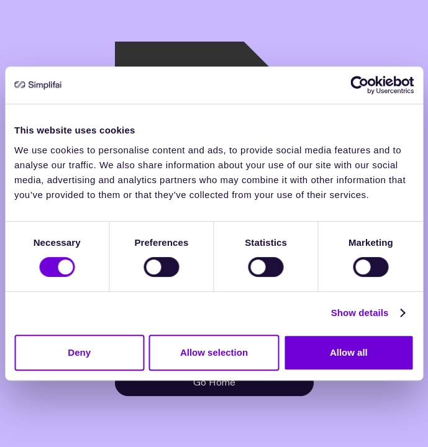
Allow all (349, 352)
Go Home (214, 382)
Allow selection (214, 352)
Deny (79, 352)
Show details (360, 312)
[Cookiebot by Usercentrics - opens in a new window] (359, 85)
